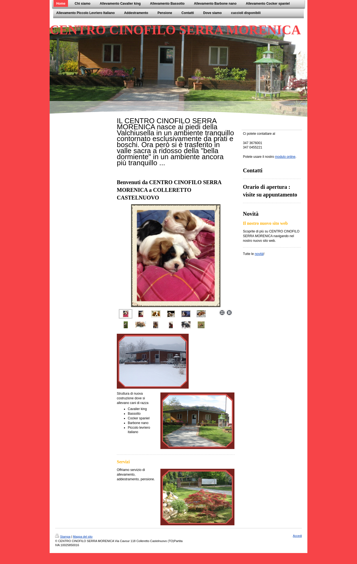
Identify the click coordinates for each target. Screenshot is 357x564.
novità (259, 254)
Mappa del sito (83, 536)
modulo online (285, 157)
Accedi (297, 535)
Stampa (62, 536)
